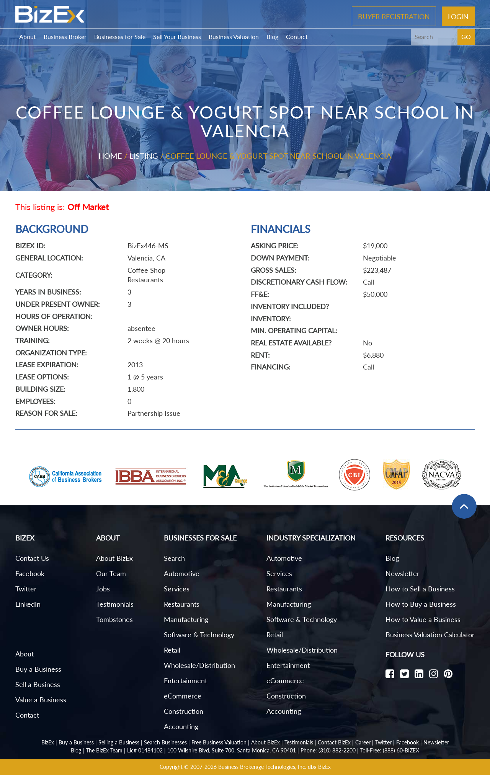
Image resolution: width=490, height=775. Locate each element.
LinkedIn (28, 604)
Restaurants (181, 604)
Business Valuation (234, 36)
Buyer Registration (394, 16)
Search (174, 558)
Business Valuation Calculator (430, 634)
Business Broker (65, 36)
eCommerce (182, 696)
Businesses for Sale (119, 36)
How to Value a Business (423, 619)
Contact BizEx (334, 742)
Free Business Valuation (219, 742)
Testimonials (115, 604)
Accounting (181, 726)
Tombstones (114, 619)
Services (176, 589)
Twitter (26, 589)
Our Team (111, 573)
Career (363, 742)
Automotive (181, 573)
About (27, 36)
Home (110, 155)
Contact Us (32, 558)
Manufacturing (186, 619)
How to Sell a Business (420, 589)
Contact (297, 36)
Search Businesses (165, 742)
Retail (172, 650)
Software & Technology (199, 634)
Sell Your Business (177, 36)
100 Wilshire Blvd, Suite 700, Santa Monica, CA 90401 (231, 750)
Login (458, 16)
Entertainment (185, 680)
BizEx (47, 742)
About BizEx (114, 558)
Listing (143, 155)
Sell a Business (37, 684)
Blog (272, 36)
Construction (183, 711)
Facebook (29, 573)
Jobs (103, 589)
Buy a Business (38, 669)
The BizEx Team (104, 750)
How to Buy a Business (420, 604)
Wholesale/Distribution (199, 665)
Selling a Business (118, 742)
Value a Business (40, 699)
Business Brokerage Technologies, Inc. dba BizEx (274, 767)
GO (466, 36)
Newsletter (402, 573)
